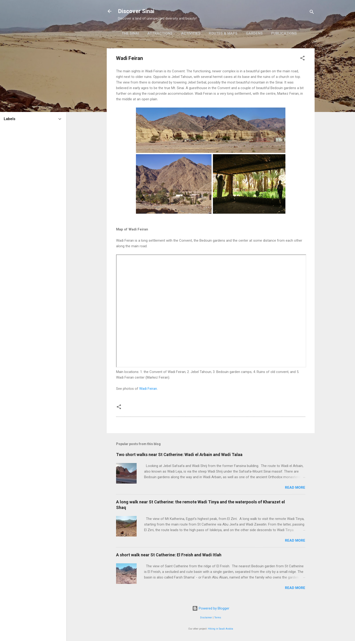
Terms (217, 617)
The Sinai (130, 33)
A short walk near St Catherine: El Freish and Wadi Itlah (168, 554)
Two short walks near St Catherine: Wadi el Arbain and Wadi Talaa (179, 454)
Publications (284, 33)
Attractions (160, 33)
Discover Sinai (136, 11)
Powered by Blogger (210, 608)
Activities (190, 33)
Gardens (254, 33)
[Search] (312, 13)
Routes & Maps (223, 33)
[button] (302, 59)
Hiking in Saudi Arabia (220, 628)
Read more (295, 487)
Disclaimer (206, 617)
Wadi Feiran (148, 389)
